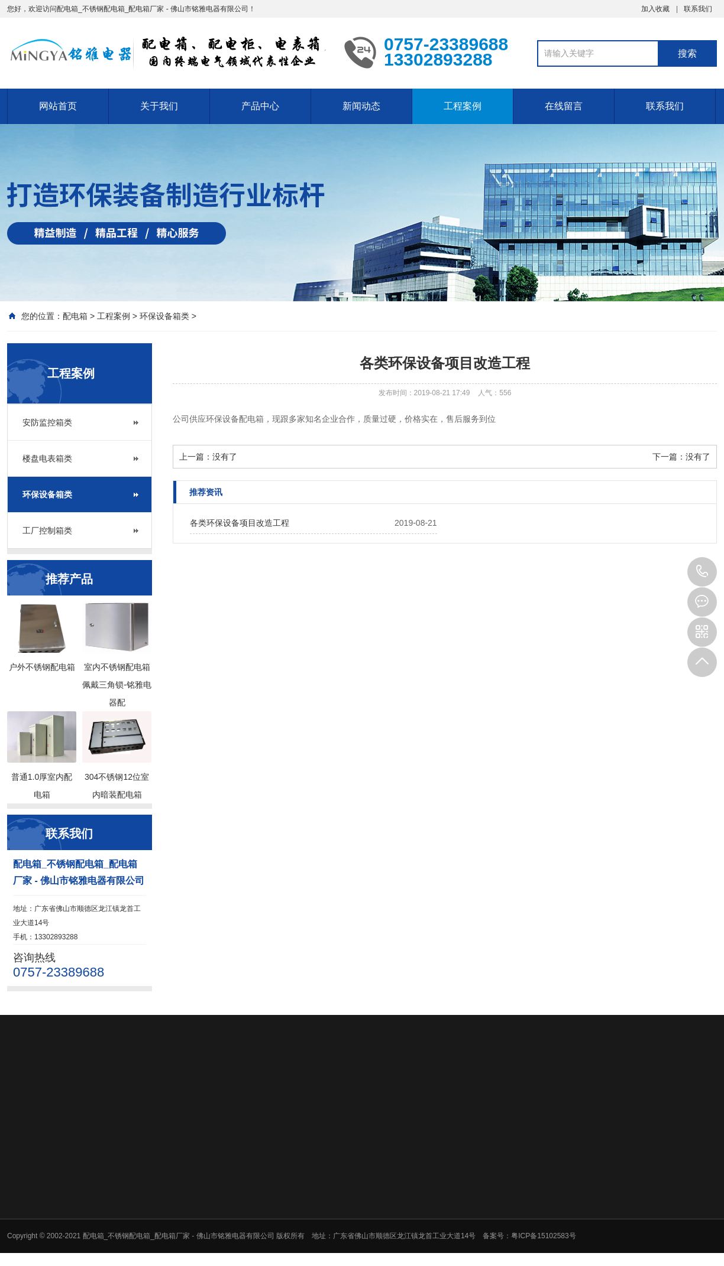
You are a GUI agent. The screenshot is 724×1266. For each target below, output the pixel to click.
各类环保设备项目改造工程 (239, 523)
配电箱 (75, 316)
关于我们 (159, 106)
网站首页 (58, 106)
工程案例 (462, 106)
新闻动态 (361, 106)
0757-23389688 (702, 572)
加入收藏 (655, 9)
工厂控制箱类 (47, 530)
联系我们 (698, 9)
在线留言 (564, 106)
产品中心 (260, 106)
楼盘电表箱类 (47, 458)
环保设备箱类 (164, 316)
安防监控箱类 (47, 422)
